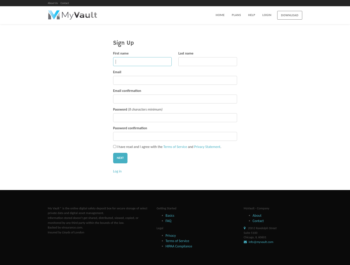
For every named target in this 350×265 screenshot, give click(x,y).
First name (121, 53)
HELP (251, 15)
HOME (220, 15)
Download (289, 15)
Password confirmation (130, 128)
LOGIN (267, 15)
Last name (186, 53)
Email (117, 72)
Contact (64, 3)
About (257, 215)
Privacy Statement (207, 147)
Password (120, 109)
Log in (117, 171)
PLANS (236, 15)
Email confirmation (127, 91)
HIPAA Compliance (179, 246)
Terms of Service (175, 147)
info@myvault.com (260, 242)
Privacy (171, 235)
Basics (170, 215)
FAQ (168, 221)
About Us (53, 3)
